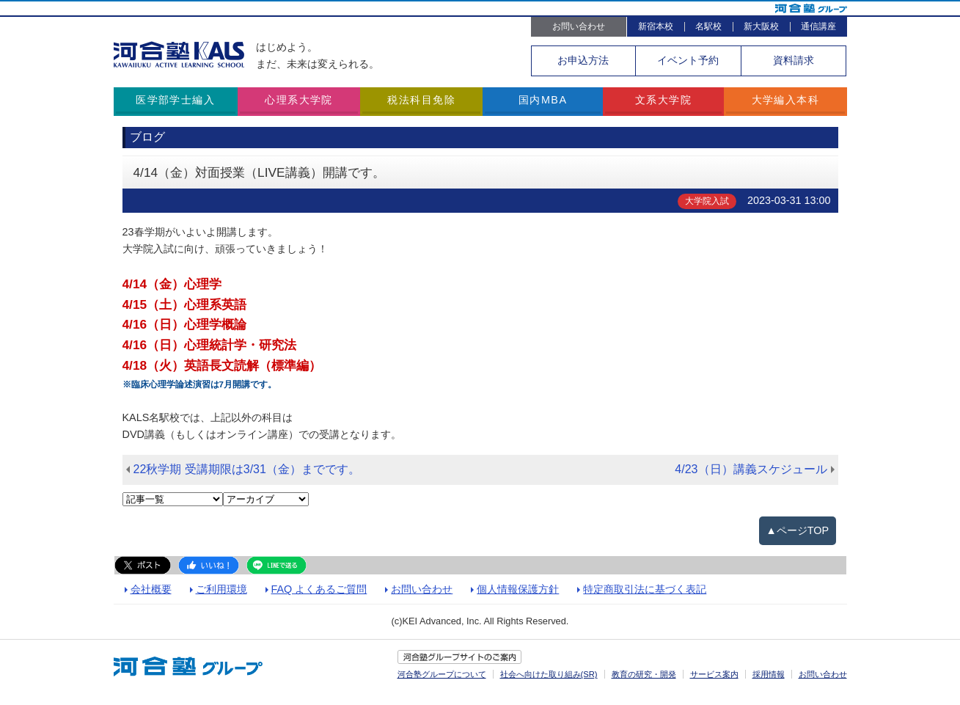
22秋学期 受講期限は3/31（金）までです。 (246, 469)
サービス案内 (714, 674)
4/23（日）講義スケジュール (751, 469)
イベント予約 (688, 60)
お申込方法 (583, 60)
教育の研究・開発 (644, 674)
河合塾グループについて (441, 674)
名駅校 (708, 26)
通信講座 (818, 26)
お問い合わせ (578, 26)
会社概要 (151, 589)
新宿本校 (655, 26)
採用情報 (768, 674)
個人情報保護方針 (518, 589)
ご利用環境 (221, 589)
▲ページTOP (797, 530)
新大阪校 (761, 26)
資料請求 (793, 60)
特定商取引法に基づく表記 (644, 589)
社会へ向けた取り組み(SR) (549, 674)
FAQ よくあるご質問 (319, 589)
